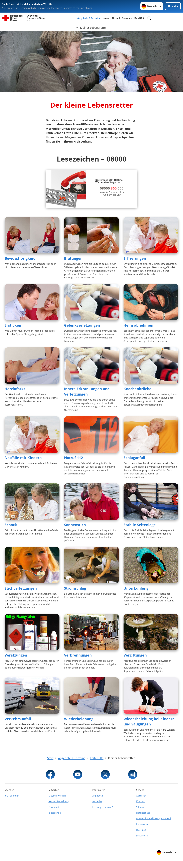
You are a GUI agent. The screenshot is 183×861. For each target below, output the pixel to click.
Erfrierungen (135, 258)
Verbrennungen (78, 655)
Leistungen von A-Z (102, 807)
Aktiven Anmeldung (58, 801)
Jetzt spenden (12, 795)
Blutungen (73, 258)
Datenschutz (143, 812)
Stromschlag (75, 588)
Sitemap (140, 807)
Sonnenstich (75, 524)
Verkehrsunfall (18, 718)
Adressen (141, 795)
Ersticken (13, 325)
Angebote (97, 795)
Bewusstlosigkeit (20, 258)
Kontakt (140, 801)
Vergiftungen (135, 655)
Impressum (142, 824)
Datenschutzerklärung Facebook (153, 818)
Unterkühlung (136, 588)
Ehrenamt (53, 807)
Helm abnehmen (138, 325)
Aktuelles (97, 801)
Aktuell (116, 18)
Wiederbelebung (78, 718)
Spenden (127, 18)
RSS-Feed (141, 829)
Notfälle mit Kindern (23, 457)
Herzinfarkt (15, 388)
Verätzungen (16, 655)
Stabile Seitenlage (140, 524)
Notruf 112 (73, 457)
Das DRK (139, 18)
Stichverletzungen (21, 588)
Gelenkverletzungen (82, 325)
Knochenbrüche (137, 388)
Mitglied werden (57, 795)
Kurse (106, 18)
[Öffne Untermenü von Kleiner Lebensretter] (91, 27)
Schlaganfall (134, 457)
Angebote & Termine (89, 18)
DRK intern (142, 835)
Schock (11, 524)
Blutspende (54, 812)
